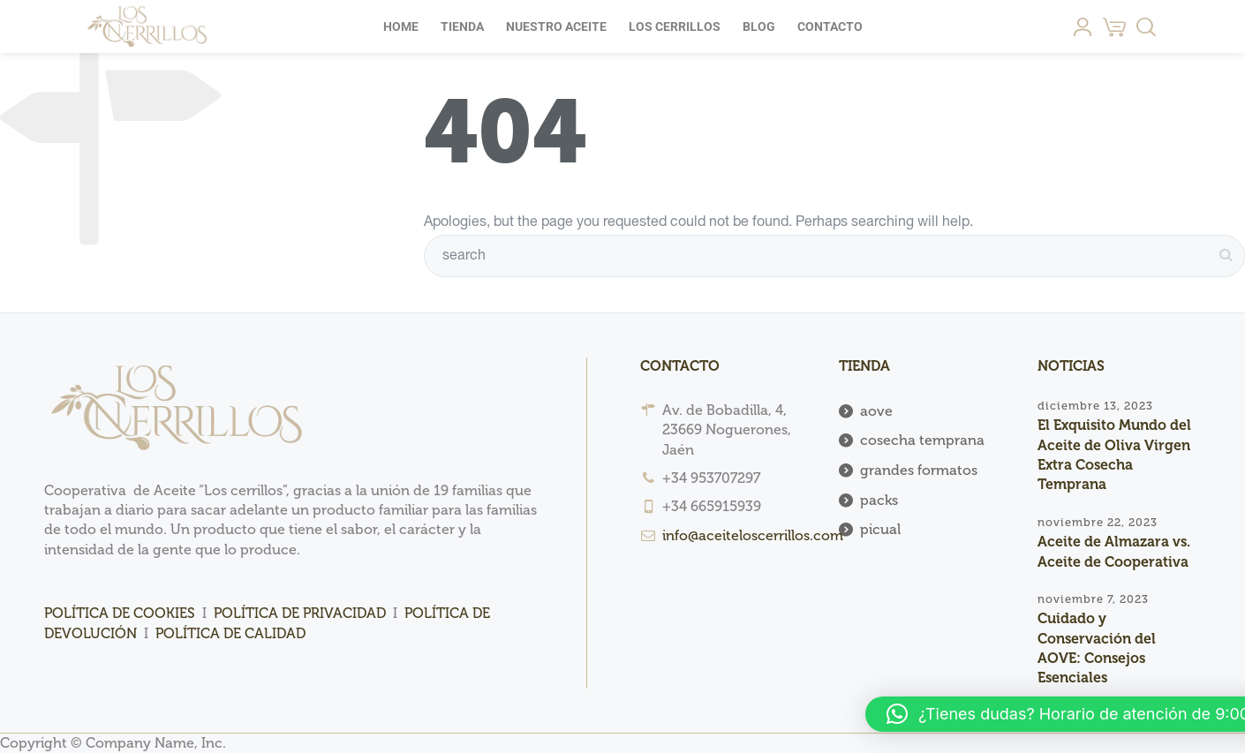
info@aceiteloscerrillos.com (752, 535)
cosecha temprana (922, 440)
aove (876, 411)
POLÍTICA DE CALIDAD (230, 633)
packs (879, 500)
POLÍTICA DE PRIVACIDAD (300, 613)
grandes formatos (918, 470)
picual (880, 529)
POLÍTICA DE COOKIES (119, 613)
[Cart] (1114, 26)
